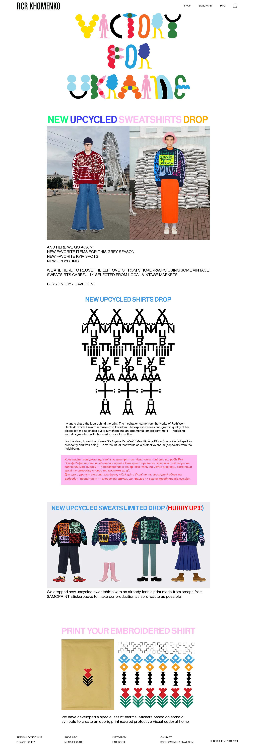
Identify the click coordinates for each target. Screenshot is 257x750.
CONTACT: (166, 738)
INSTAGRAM (119, 738)
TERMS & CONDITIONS (29, 738)
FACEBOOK (118, 742)
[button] (235, 5)
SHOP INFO (71, 738)
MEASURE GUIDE (74, 742)
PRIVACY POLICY (26, 742)
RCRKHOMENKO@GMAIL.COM (177, 742)
